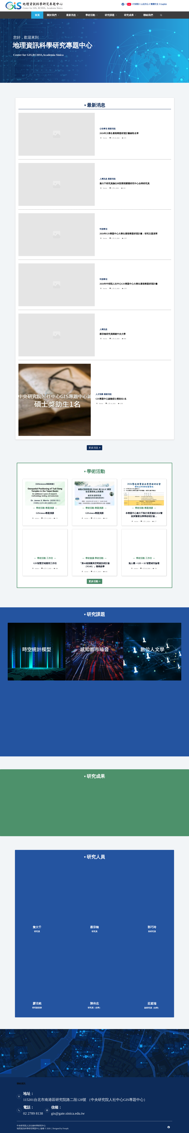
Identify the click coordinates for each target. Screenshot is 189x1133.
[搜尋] (161, 15)
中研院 (136, 4)
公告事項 (103, 129)
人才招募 (99, 394)
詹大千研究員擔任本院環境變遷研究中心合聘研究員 (124, 183)
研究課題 (111, 15)
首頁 (37, 15)
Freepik (66, 1128)
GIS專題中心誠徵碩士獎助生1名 (111, 399)
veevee (105, 138)
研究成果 (130, 15)
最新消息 (72, 15)
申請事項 (103, 229)
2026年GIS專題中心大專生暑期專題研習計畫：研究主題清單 (129, 233)
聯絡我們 (148, 15)
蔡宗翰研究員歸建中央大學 (113, 334)
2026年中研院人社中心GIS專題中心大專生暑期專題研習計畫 (129, 284)
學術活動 (91, 15)
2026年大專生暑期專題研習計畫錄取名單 (119, 133)
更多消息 (94, 447)
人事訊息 (103, 179)
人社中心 (145, 4)
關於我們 (53, 15)
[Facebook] (169, 1127)
